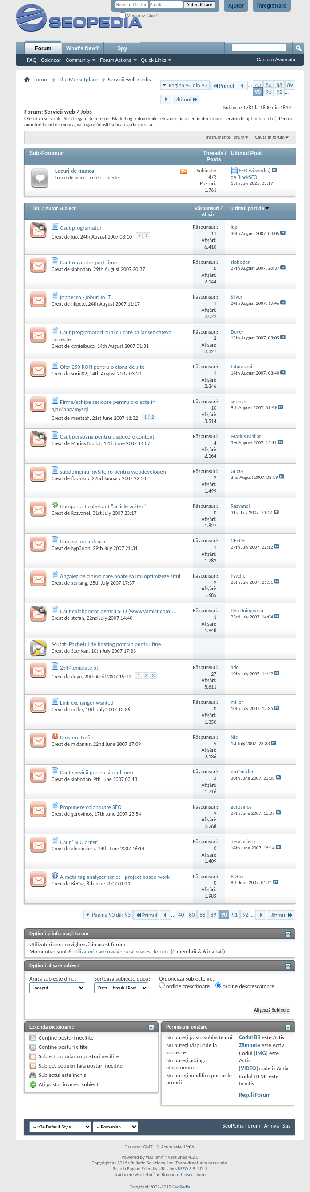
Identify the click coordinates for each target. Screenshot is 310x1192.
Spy (122, 48)
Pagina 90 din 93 (188, 85)
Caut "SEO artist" (79, 842)
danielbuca (83, 346)
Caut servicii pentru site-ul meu (96, 772)
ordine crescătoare (184, 985)
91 (268, 91)
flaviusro (80, 478)
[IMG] (261, 1053)
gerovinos (81, 814)
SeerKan (80, 651)
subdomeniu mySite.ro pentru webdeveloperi (113, 471)
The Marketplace (78, 79)
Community (78, 60)
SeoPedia (181, 1187)
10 (213, 408)
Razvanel (80, 513)
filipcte (78, 304)
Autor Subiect (60, 208)
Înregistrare (271, 6)
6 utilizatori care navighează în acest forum (118, 951)
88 (279, 85)
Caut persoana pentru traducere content (107, 436)
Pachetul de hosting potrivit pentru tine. (116, 644)
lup (74, 237)
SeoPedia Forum (242, 1125)
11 (213, 234)
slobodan (81, 269)
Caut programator (81, 227)
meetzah (80, 418)
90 (258, 91)
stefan (77, 618)
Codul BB (250, 1037)
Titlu (35, 208)
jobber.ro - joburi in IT (85, 297)
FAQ (31, 60)
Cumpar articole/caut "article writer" (103, 506)
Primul (223, 85)
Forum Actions (115, 60)
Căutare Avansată (276, 59)
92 (279, 91)
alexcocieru (83, 848)
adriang (79, 583)
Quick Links (154, 60)
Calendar (51, 60)
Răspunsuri (207, 208)
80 (268, 85)
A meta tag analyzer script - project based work (115, 876)
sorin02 (79, 374)
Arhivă (271, 1125)
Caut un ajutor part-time (88, 262)
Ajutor (236, 6)
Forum (43, 48)
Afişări (209, 214)
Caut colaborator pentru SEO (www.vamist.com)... (118, 611)
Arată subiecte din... (52, 978)
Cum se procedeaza (82, 541)
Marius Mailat (86, 443)
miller (77, 709)
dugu (76, 677)
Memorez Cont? (139, 15)
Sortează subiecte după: (122, 978)
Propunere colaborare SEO (91, 807)
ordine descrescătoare (244, 985)
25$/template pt (79, 667)
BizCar (77, 884)
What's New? (82, 48)
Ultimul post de (250, 208)
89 (290, 85)
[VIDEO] (248, 1068)
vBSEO (181, 1169)
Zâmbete (249, 1045)
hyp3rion (80, 548)
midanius (81, 744)
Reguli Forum (254, 1095)
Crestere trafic (76, 737)
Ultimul (186, 99)
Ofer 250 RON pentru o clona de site (102, 366)
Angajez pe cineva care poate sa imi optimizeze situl (120, 576)
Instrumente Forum (225, 137)
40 (258, 85)
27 (213, 674)
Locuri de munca (74, 170)
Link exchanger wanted (87, 702)
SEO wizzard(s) (254, 170)
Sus (286, 1125)
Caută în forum (270, 137)
